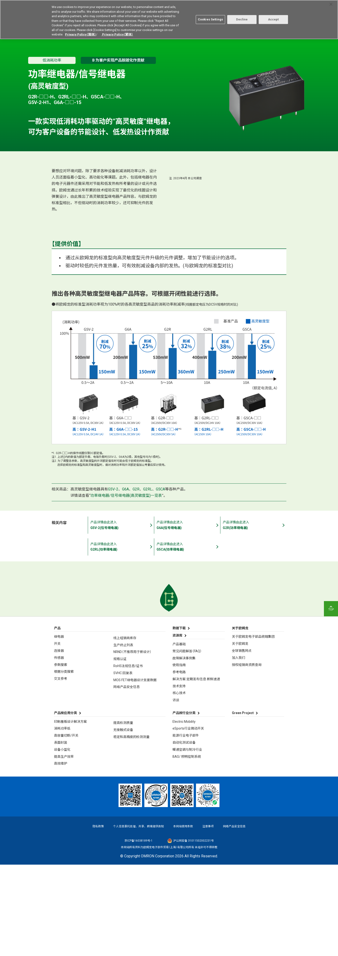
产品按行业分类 (184, 804)
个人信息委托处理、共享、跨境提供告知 (138, 918)
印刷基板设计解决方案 (70, 813)
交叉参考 (60, 770)
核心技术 (179, 784)
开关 (57, 735)
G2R (136, 580)
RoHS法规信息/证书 (128, 757)
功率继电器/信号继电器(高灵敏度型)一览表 (126, 587)
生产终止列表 (123, 736)
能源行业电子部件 (186, 827)
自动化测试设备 (184, 834)
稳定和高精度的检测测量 (131, 828)
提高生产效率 (64, 848)
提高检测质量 (123, 814)
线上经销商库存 (124, 729)
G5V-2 (113, 580)
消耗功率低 (62, 820)
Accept (273, 19)
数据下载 (179, 719)
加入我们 (238, 749)
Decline (242, 19)
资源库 (177, 727)
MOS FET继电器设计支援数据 (135, 771)
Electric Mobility (184, 813)
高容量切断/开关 (66, 827)
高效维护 (60, 855)
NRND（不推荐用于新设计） (132, 743)
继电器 (59, 728)
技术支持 (179, 777)
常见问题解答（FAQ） (187, 742)
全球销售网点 (242, 742)
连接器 (59, 742)
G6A (125, 580)
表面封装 (60, 834)
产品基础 (179, 735)
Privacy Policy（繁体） (117, 34)
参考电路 (179, 764)
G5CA (160, 580)
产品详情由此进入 (106, 616)
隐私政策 (98, 918)
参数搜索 (60, 756)
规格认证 (120, 750)
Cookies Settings (210, 19)
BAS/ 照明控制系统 (187, 848)
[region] (169, 19)
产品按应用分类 (65, 804)
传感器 (59, 749)
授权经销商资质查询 (246, 756)
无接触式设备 (123, 821)
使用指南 (179, 756)
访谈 (176, 791)
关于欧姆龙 (240, 735)
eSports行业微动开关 (188, 820)
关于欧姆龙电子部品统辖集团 (253, 728)
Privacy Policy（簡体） (80, 34)
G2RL (147, 580)
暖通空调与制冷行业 (187, 841)
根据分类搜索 (64, 763)
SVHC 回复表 (122, 764)
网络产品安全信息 (126, 778)
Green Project (243, 804)
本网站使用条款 (183, 918)
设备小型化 (62, 841)
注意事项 (208, 918)
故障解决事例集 (184, 749)
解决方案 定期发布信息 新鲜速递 (196, 770)
